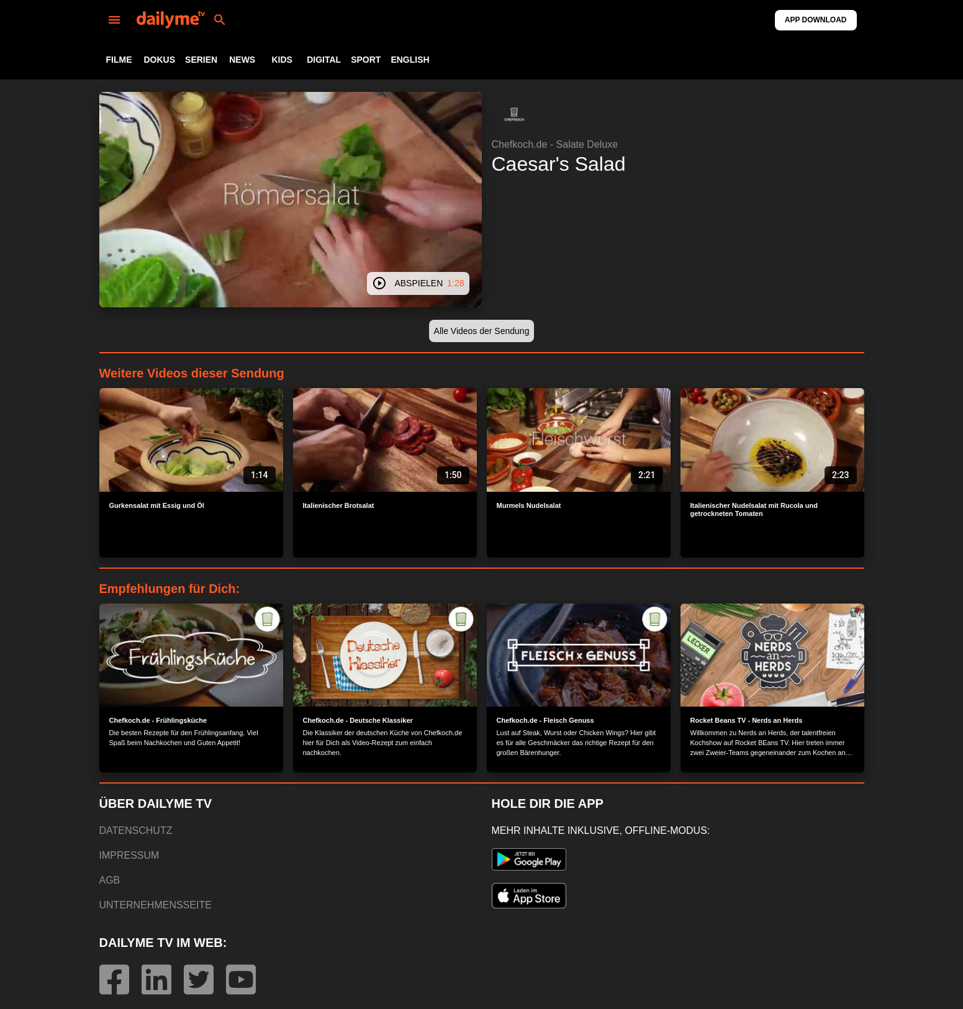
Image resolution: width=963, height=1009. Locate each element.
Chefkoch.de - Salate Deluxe (555, 144)
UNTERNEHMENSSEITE (155, 905)
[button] (514, 114)
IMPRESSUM (129, 855)
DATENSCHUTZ (136, 830)
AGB (109, 880)
